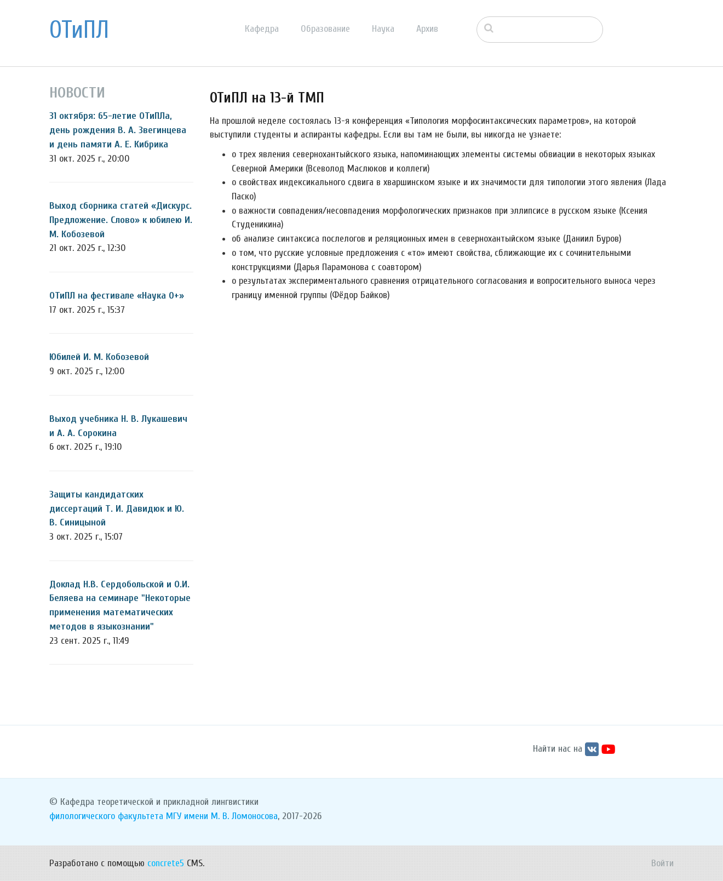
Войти (662, 863)
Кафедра (262, 29)
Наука (383, 29)
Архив (427, 29)
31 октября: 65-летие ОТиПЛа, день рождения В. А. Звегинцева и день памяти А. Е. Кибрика (117, 130)
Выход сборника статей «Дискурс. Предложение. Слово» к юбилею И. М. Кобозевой (120, 219)
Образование (325, 29)
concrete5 (165, 863)
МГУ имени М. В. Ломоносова (222, 816)
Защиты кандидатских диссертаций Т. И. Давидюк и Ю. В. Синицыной (116, 508)
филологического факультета (106, 816)
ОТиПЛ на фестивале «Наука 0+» (116, 295)
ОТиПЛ (79, 30)
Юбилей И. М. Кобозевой (99, 357)
